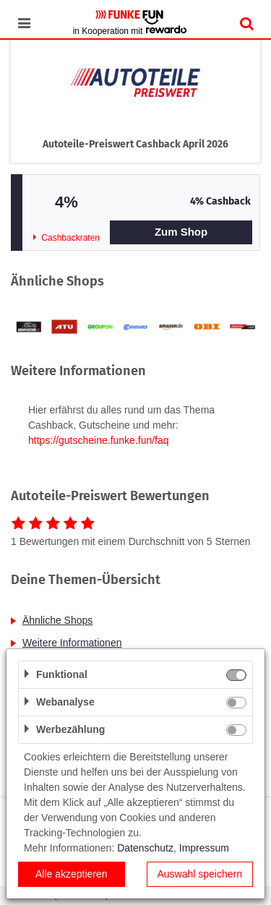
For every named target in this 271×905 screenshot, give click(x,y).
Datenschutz (145, 848)
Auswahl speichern (199, 874)
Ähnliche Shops (57, 620)
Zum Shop (181, 232)
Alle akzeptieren (71, 874)
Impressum (204, 848)
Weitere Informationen (71, 642)
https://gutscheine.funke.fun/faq (98, 440)
